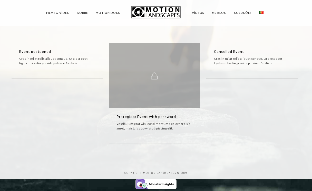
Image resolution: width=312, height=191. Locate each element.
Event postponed (35, 51)
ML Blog (219, 12)
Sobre (82, 12)
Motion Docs (108, 12)
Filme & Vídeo (58, 12)
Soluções (243, 12)
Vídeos (198, 12)
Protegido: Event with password (146, 116)
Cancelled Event (229, 51)
